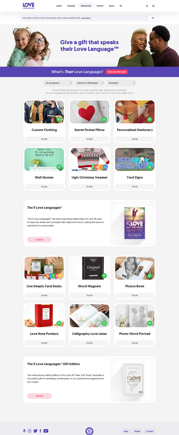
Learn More (85, 18)
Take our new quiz (117, 71)
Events (100, 5)
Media (137, 431)
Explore (39, 239)
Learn (59, 5)
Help (126, 431)
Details (44, 139)
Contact (149, 431)
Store (111, 5)
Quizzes (71, 5)
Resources (86, 5)
